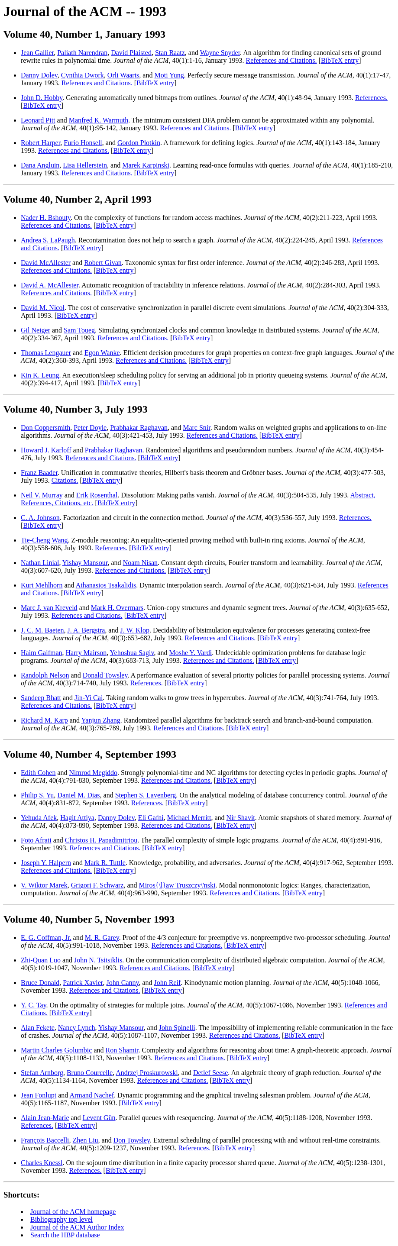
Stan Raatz (170, 52)
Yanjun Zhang (100, 720)
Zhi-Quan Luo (41, 960)
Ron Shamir (122, 1050)
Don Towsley (131, 1140)
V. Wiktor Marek (44, 885)
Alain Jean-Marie (45, 1117)
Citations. (65, 480)
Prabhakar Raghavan (139, 427)
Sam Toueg (79, 330)
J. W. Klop (134, 630)
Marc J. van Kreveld (49, 607)
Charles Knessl (41, 1162)
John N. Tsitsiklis (98, 960)
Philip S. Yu (37, 795)
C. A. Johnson (40, 517)
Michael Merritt (189, 817)
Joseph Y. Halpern (46, 862)
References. (371, 97)
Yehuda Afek (39, 817)
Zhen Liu (85, 1140)
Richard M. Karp (44, 720)
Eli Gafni (151, 817)
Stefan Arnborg (42, 1072)
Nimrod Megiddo (93, 772)
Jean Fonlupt (38, 1095)
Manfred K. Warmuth (99, 120)
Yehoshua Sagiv (132, 652)
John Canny (123, 982)
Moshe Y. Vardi (190, 652)
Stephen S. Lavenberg (145, 795)
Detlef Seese (210, 1072)
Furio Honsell (83, 142)
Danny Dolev (39, 75)
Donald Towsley (105, 675)
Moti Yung (169, 75)
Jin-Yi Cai (88, 697)
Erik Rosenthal (97, 495)
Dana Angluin (40, 165)
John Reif (167, 982)
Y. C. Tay (33, 1005)
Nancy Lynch (76, 1027)
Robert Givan (103, 262)
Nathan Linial (40, 562)
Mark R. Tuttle (105, 862)
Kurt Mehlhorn (41, 585)
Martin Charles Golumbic (56, 1050)
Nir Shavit (241, 817)
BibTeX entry (340, 60)
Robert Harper (40, 142)
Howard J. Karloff (46, 450)
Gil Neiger (35, 330)
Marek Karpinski (145, 165)
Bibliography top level (61, 1219)
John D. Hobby (41, 97)
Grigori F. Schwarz (97, 885)
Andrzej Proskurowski (147, 1072)
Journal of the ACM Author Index (77, 1227)
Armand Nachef (91, 1095)
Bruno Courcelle (90, 1072)
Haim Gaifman (41, 652)
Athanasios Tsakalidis (106, 585)
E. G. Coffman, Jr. (46, 937)
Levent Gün (99, 1117)
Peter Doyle (90, 427)
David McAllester (46, 262)
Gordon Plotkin (138, 142)
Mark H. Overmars (117, 607)
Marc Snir (196, 427)
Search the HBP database (65, 1235)
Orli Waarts (123, 75)
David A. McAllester (49, 285)
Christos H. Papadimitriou (101, 840)
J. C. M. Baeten (42, 630)
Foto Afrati (36, 840)
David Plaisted (131, 52)
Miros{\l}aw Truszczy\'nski (177, 885)
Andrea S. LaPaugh (48, 240)
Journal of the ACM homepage (73, 1211)
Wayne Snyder (220, 52)
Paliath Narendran (82, 52)
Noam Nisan (140, 562)
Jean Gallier (37, 52)
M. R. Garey (102, 937)
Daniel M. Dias (78, 795)
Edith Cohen (38, 772)
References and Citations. (281, 60)
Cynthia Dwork (82, 75)
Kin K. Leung (40, 375)
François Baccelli (45, 1140)
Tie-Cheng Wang (44, 540)
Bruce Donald (40, 982)
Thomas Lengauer (46, 352)
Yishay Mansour (85, 562)
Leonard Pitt (38, 120)
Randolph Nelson (45, 675)
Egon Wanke (102, 352)
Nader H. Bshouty (46, 217)
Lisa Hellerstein (85, 165)
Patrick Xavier (83, 982)
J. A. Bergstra (86, 630)
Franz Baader (39, 472)
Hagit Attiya (77, 817)
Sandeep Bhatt (41, 697)
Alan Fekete (38, 1027)
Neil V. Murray (42, 495)
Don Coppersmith (45, 427)
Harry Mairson (86, 652)
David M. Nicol (43, 307)
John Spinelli (177, 1027)
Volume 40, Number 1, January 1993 (84, 34)
